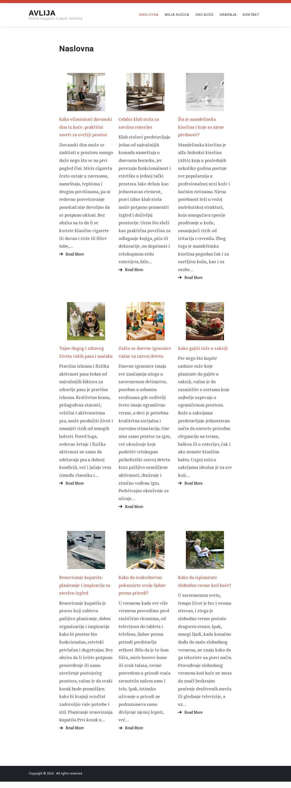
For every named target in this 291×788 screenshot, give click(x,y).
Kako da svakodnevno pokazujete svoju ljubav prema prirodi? (142, 585)
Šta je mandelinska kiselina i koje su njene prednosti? (201, 127)
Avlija (42, 13)
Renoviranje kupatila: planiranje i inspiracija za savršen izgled (84, 585)
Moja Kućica (177, 15)
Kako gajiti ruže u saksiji (203, 348)
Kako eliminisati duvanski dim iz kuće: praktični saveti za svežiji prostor (85, 127)
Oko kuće (205, 15)
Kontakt (251, 15)
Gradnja (228, 15)
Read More (75, 254)
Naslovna (149, 15)
